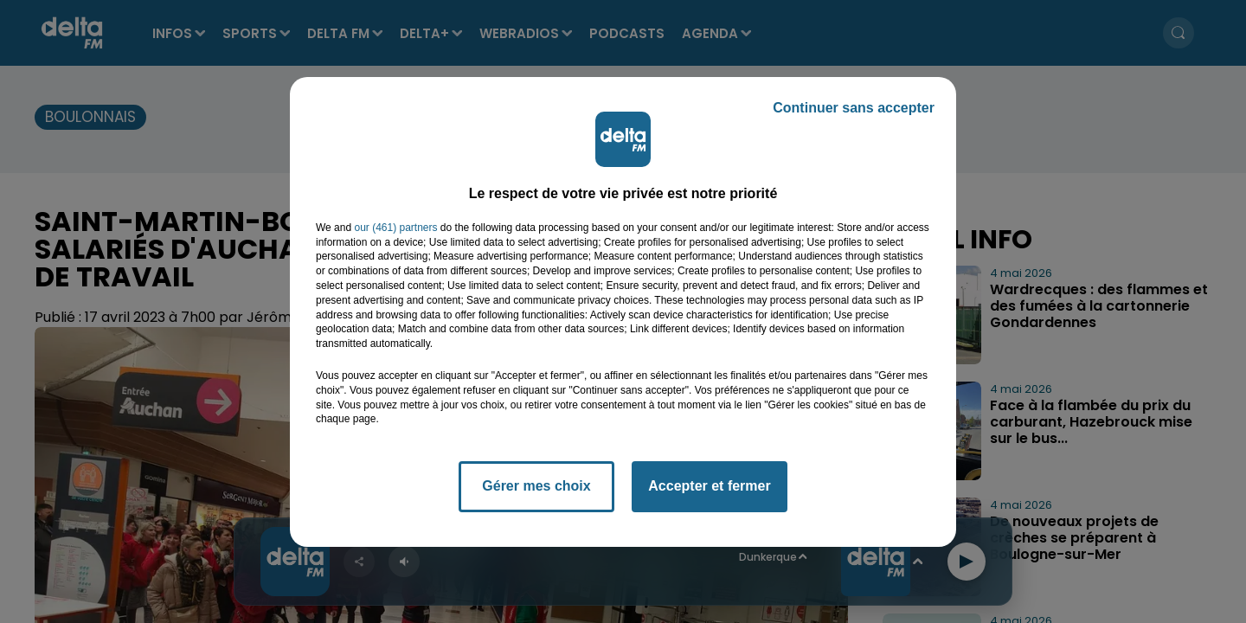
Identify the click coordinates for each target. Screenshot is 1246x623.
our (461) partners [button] (395, 228)
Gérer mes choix (536, 485)
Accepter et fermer (709, 485)
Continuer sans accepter (853, 107)
